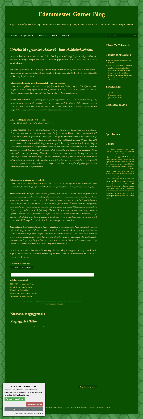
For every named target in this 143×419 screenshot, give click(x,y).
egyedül (120, 159)
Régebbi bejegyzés (87, 387)
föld (107, 164)
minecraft (111, 180)
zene (127, 196)
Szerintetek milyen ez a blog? (31, 180)
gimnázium (113, 164)
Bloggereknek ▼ (27, 36)
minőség (119, 181)
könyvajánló (129, 173)
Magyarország (119, 151)
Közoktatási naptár (114, 95)
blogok (126, 156)
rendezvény (124, 186)
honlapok (112, 169)
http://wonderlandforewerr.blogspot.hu (34, 183)
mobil (124, 181)
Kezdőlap (13, 36)
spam (112, 188)
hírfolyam (119, 169)
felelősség (124, 162)
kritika (114, 173)
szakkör (117, 188)
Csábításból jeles (122, 149)
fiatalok (131, 162)
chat (132, 157)
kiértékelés (130, 171)
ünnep (132, 196)
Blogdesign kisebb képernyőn (21, 287)
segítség (131, 186)
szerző (108, 191)
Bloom (113, 149)
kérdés (122, 173)
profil (132, 184)
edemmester (43, 302)
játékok (108, 171)
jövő (114, 171)
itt (95, 99)
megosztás (130, 178)
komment (108, 173)
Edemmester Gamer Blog (71, 14)
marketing (123, 178)
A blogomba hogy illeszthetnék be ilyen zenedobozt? (42, 82)
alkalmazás (130, 154)
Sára (79, 302)
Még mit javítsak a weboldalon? (32, 119)
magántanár (115, 178)
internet (125, 169)
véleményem (110, 196)
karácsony (121, 171)
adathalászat (109, 154)
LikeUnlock (110, 151)
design (108, 159)
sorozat (108, 188)
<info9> (111, 92)
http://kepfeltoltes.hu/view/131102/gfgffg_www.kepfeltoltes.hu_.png (45, 86)
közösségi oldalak (127, 176)
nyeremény (130, 181)
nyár (107, 184)
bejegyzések (110, 157)
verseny (118, 193)
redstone (117, 186)
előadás (126, 159)
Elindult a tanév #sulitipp (19, 290)
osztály (125, 184)
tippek (132, 191)
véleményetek (120, 196)
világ (132, 193)
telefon (126, 191)
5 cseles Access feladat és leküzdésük (120, 65)
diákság (114, 159)
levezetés (108, 178)
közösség (116, 176)
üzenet (108, 198)
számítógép (114, 191)
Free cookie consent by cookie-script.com (29, 413)
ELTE (132, 149)
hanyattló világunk (127, 166)
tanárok (121, 191)
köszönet (109, 176)
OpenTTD (129, 151)
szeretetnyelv (130, 188)
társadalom (109, 193)
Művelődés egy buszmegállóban (21, 284)
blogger (118, 157)
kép (118, 173)
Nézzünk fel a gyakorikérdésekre (67, 302)
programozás (109, 186)
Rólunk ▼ (65, 36)
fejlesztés (117, 162)
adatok (115, 154)
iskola (131, 169)
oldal (119, 184)
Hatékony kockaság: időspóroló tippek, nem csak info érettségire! (119, 69)
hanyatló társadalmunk (113, 166)
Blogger (107, 407)
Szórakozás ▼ (42, 36)
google (120, 164)
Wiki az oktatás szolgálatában (21, 296)
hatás (107, 169)
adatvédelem (121, 154)
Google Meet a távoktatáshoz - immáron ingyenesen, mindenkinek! (120, 74)
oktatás (113, 184)
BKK (107, 149)
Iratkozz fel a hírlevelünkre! (22, 267)
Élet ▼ (54, 36)
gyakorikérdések (53, 302)
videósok (125, 193)
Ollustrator (91, 407)
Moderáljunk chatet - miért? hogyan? (23, 293)
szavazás (122, 188)
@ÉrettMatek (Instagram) (116, 98)
